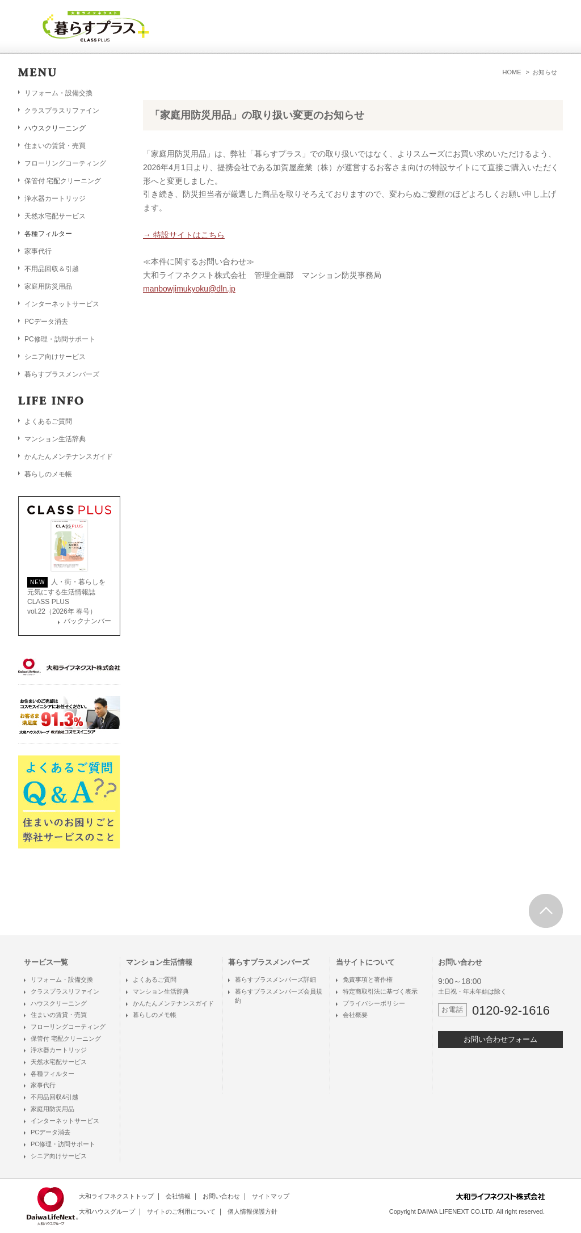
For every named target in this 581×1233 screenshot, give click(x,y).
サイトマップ (270, 1196)
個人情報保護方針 (252, 1211)
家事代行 (38, 251)
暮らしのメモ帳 (48, 474)
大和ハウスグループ (107, 1211)
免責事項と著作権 (368, 979)
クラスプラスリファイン (61, 111)
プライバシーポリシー (374, 1003)
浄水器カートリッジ (55, 198)
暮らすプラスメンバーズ (61, 374)
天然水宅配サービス (55, 216)
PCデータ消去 (46, 322)
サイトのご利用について (181, 1211)
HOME (512, 72)
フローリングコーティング (65, 163)
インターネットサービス (61, 304)
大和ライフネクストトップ (116, 1196)
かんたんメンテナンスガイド (68, 457)
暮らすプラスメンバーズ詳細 (275, 979)
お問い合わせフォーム (500, 1039)
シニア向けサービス (55, 357)
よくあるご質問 (48, 421)
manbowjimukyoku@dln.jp (189, 288)
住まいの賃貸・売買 (55, 146)
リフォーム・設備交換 (58, 93)
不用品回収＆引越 (51, 269)
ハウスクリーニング (59, 1003)
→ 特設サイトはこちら (184, 234)
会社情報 (178, 1196)
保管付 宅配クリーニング (62, 181)
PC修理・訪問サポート (59, 339)
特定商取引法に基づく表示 (380, 991)
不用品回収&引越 (54, 1096)
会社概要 (355, 1014)
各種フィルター (52, 1073)
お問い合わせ (221, 1196)
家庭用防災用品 (48, 286)
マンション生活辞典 (55, 439)
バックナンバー (87, 621)
